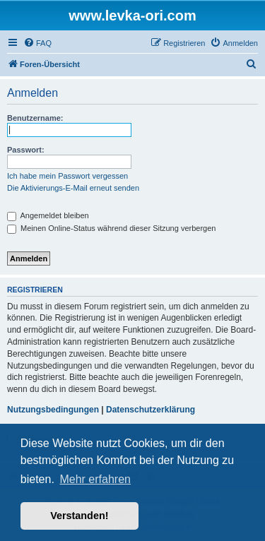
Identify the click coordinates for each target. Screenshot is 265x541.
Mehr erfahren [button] (95, 479)
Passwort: (26, 149)
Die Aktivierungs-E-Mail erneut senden (73, 188)
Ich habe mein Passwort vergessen (67, 176)
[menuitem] (37, 43)
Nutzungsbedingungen (53, 410)
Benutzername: (35, 118)
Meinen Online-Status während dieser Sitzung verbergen (111, 228)
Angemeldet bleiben (48, 215)
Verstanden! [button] (79, 515)
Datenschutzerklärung (150, 410)
